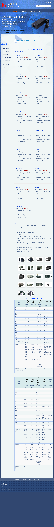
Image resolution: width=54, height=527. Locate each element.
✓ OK (31, 526)
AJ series (44, 152)
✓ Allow (1, 495)
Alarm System (6, 51)
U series (45, 76)
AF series (26, 114)
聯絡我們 (32, 11)
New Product (6, 48)
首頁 (40, 11)
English (51, 2)
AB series (45, 170)
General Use (5, 54)
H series (26, 189)
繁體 (42, 2)
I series (25, 152)
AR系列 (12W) (48, 302)
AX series (26, 170)
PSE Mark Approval (7, 57)
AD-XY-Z (44, 133)
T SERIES (26, 133)
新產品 (24, 11)
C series (45, 114)
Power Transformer (7, 64)
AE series (26, 95)
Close (1, 492)
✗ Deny (1, 496)
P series (45, 189)
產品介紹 (15, 11)
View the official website (10, 510)
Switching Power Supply (6, 61)
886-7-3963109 (5, 484)
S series (45, 57)
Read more (2, 510)
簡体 (47, 2)
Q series (26, 76)
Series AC (26, 57)
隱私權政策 (36, 479)
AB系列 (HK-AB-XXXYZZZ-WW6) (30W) (38, 381)
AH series (26, 208)
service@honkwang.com (5, 487)
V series (45, 95)
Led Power (5, 67)
